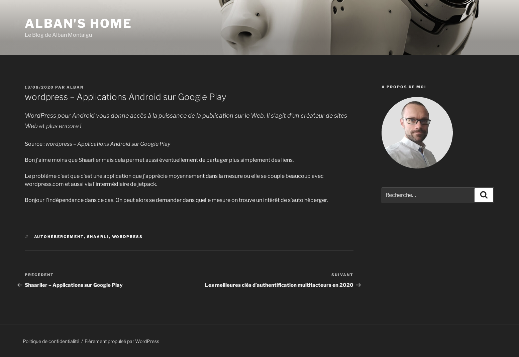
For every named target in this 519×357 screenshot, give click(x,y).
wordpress (127, 236)
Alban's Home (78, 23)
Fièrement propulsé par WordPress (122, 341)
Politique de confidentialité (51, 341)
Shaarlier (90, 160)
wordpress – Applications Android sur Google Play (107, 144)
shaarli (98, 236)
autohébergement (59, 236)
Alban (75, 87)
